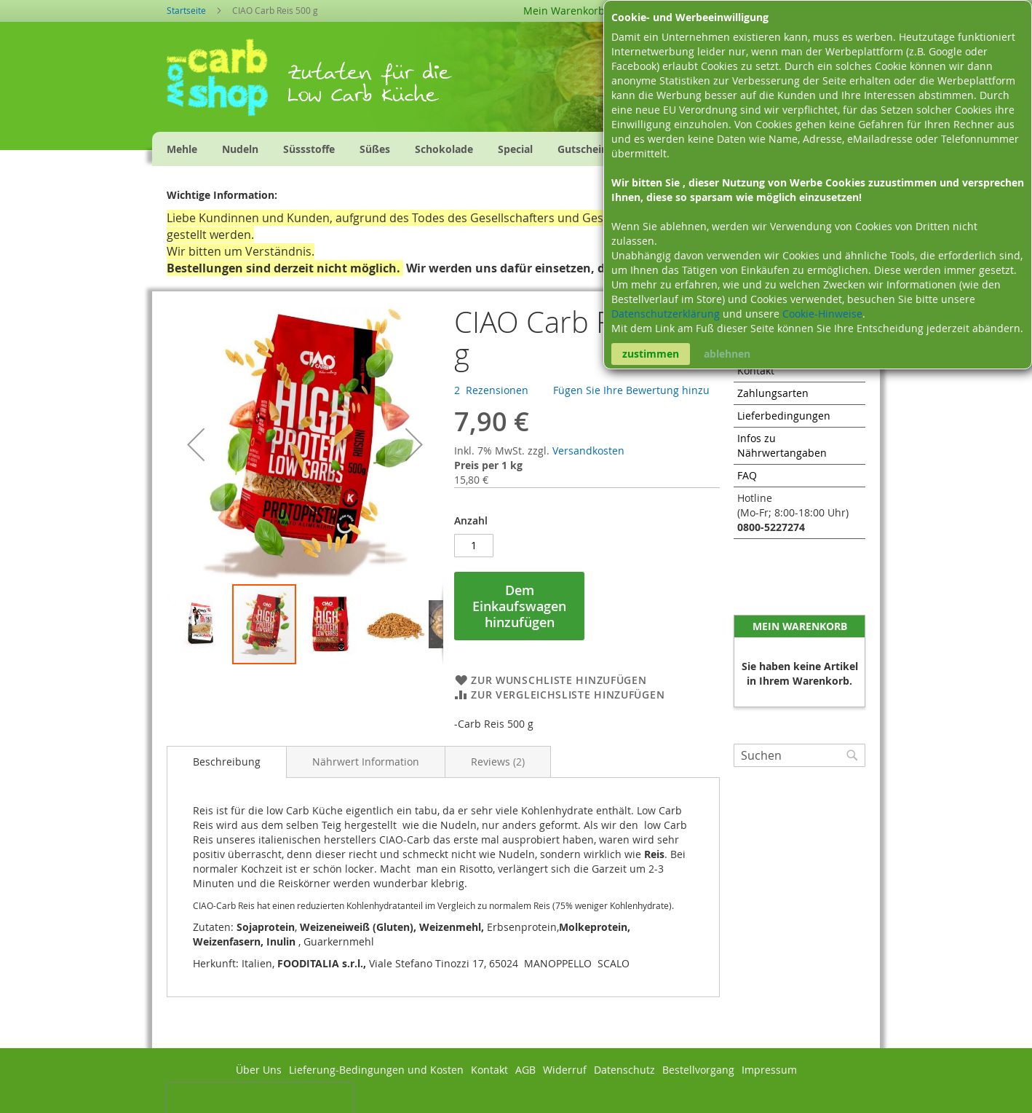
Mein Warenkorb (564, 10)
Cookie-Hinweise (822, 313)
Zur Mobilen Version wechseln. (516, 1098)
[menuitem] (182, 149)
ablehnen (727, 354)
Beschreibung (227, 761)
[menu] (425, 149)
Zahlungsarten (773, 393)
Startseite (186, 10)
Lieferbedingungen (783, 415)
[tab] (227, 762)
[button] (196, 444)
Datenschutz (624, 1070)
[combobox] (799, 755)
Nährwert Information (365, 761)
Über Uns (259, 1070)
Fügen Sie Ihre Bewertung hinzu (631, 390)
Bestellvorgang (698, 1070)
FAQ (747, 475)
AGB (525, 1070)
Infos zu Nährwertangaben (782, 445)
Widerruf (565, 1070)
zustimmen (650, 354)
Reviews (498, 761)
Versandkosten (588, 450)
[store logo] (227, 82)
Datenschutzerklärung (667, 313)
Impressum (769, 1070)
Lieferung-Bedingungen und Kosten (376, 1070)
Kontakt (755, 370)
